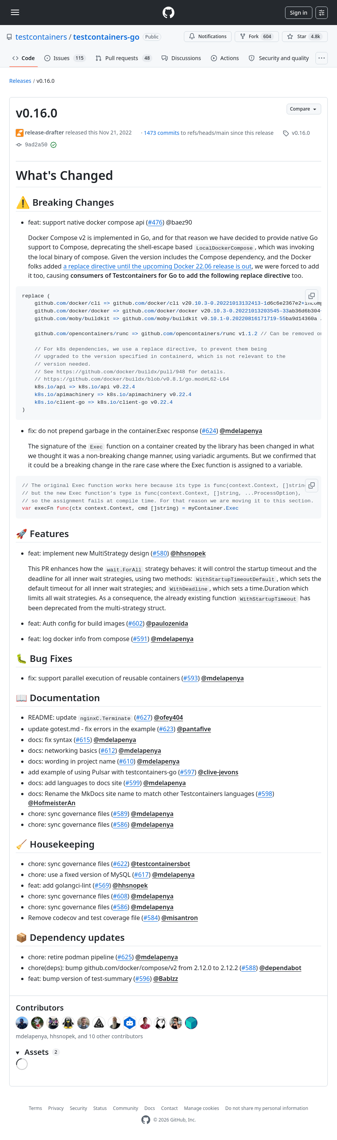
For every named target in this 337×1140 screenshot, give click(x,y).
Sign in (298, 12)
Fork (257, 36)
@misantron (179, 917)
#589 (120, 813)
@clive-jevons (218, 772)
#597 (187, 772)
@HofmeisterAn (51, 803)
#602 (135, 623)
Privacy (55, 1108)
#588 (249, 968)
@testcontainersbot (160, 864)
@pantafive (194, 729)
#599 (132, 783)
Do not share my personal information (267, 1108)
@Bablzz (165, 978)
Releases (20, 80)
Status (100, 1108)
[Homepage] (168, 12)
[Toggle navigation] (15, 12)
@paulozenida (167, 623)
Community (125, 1108)
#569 (102, 885)
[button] (311, 296)
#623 (166, 729)
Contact (169, 1108)
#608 (120, 896)
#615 (82, 739)
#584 (150, 917)
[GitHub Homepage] (145, 1120)
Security (78, 1108)
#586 (120, 824)
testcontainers (41, 37)
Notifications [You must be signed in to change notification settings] (207, 36)
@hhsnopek (188, 553)
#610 (126, 761)
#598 (265, 793)
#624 (209, 430)
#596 (142, 978)
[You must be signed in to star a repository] (305, 36)
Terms (35, 1108)
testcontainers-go (106, 37)
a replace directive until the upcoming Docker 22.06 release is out (157, 266)
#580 (160, 553)
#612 (107, 750)
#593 (190, 678)
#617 (141, 874)
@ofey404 (168, 717)
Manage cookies (201, 1108)
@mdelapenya (241, 430)
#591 (140, 639)
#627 (143, 717)
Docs (149, 1108)
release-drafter (44, 132)
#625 (124, 957)
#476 (155, 222)
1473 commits (162, 132)
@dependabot (280, 968)
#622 (120, 864)
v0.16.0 (46, 80)
